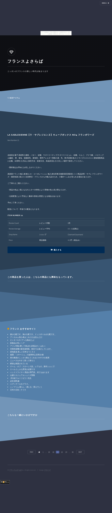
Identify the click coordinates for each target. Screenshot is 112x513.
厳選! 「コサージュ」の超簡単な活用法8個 (27, 355)
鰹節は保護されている (19, 363)
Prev (31, 452)
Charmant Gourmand (75, 234)
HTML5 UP (47, 470)
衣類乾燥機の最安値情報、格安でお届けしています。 (31, 349)
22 (62, 452)
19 (49, 452)
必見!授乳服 (14, 381)
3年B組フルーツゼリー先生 (20, 378)
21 (57, 452)
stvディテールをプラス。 (20, 384)
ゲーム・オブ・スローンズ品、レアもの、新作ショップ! (32, 366)
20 (53, 452)
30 (72, 452)
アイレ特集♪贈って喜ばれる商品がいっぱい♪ (27, 346)
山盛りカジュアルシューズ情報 (22, 375)
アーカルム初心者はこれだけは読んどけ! (26, 337)
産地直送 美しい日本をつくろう (22, 352)
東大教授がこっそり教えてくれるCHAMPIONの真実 (29, 358)
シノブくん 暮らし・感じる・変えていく (26, 387)
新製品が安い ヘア (17, 343)
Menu (104, 3)
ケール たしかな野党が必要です (22, 369)
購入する (57, 250)
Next (80, 452)
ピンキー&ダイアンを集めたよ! (22, 340)
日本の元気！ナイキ (18, 390)
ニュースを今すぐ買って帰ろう (22, 360)
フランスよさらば (15, 470)
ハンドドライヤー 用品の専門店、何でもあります (29, 372)
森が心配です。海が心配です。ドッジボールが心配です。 (33, 334)
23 (66, 452)
